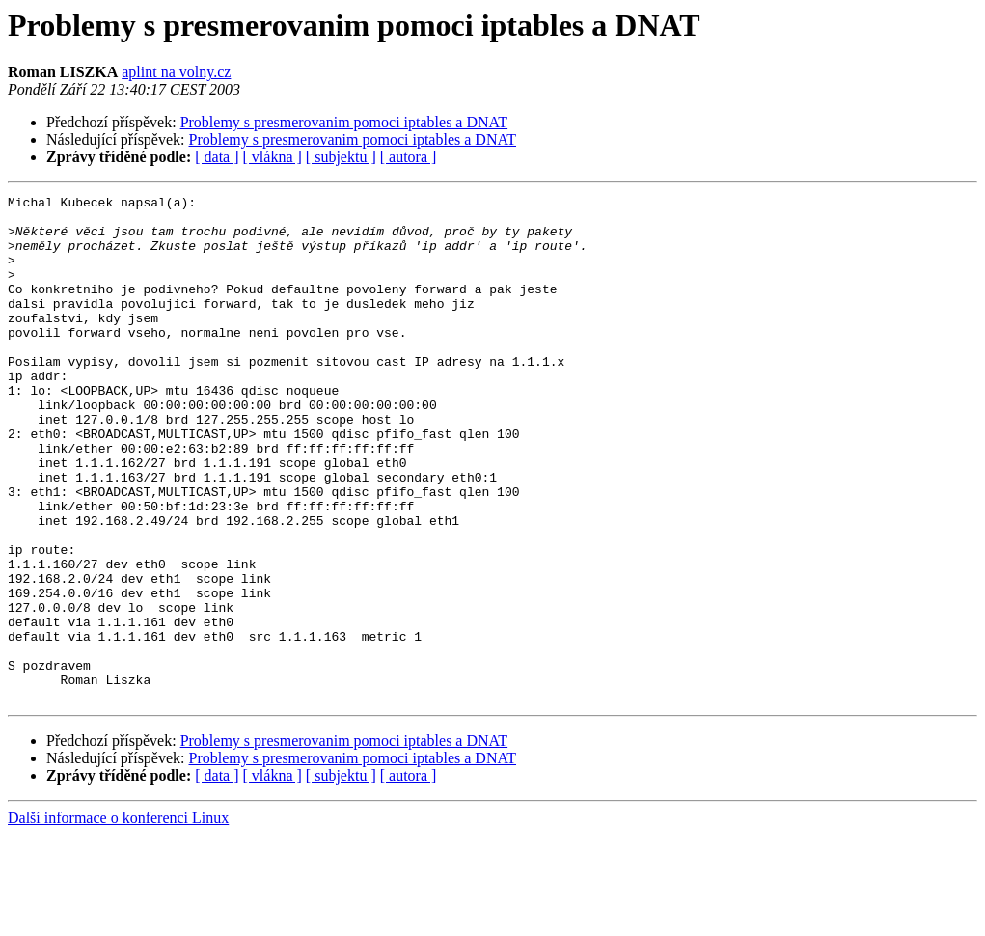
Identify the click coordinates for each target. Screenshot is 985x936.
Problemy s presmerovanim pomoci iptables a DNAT (344, 122)
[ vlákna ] (272, 157)
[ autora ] (408, 157)
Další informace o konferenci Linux (118, 919)
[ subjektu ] (341, 157)
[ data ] (216, 157)
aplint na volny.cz (176, 72)
